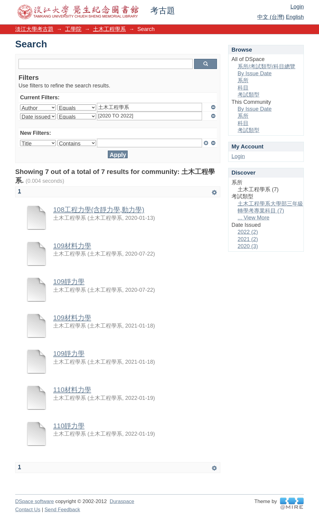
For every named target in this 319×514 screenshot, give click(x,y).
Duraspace (122, 501)
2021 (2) (248, 239)
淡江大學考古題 (34, 29)
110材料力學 (72, 389)
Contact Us (27, 509)
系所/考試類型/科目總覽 (266, 66)
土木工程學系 (109, 29)
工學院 (73, 29)
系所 (243, 80)
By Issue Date (255, 73)
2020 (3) (248, 246)
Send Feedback (62, 509)
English (295, 17)
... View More (253, 218)
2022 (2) (248, 232)
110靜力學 (68, 426)
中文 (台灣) (270, 17)
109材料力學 (72, 246)
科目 (243, 88)
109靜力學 (68, 281)
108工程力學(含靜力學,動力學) (98, 209)
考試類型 (248, 95)
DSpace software (34, 501)
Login (297, 7)
